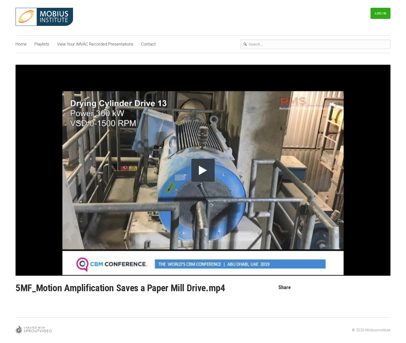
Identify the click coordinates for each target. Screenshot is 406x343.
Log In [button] (380, 13)
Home (21, 44)
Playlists (41, 44)
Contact (148, 44)
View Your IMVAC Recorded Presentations (95, 44)
